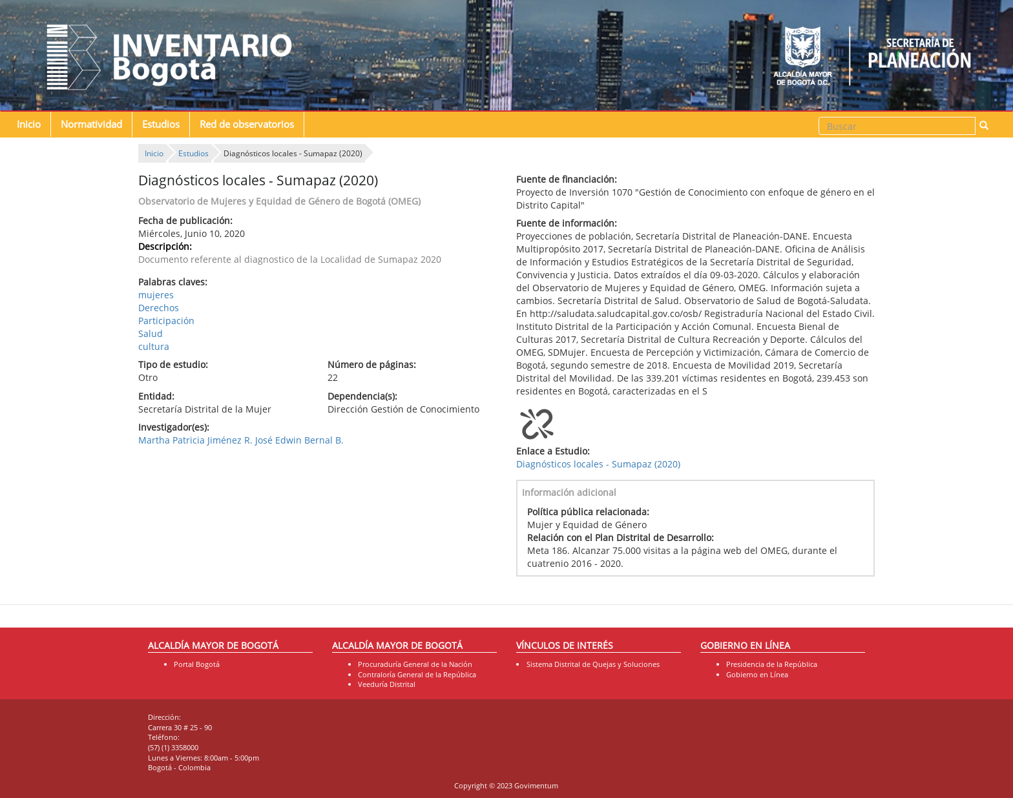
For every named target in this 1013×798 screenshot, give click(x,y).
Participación (166, 320)
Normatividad (91, 124)
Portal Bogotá (197, 664)
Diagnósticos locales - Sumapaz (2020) (598, 464)
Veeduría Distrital (386, 684)
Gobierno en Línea (757, 674)
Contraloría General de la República (417, 674)
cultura (153, 346)
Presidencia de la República (771, 664)
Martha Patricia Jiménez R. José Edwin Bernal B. (241, 440)
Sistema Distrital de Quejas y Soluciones (593, 664)
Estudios (161, 124)
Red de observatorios (247, 124)
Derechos (158, 308)
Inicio (29, 124)
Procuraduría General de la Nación (415, 664)
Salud (150, 333)
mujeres (156, 295)
